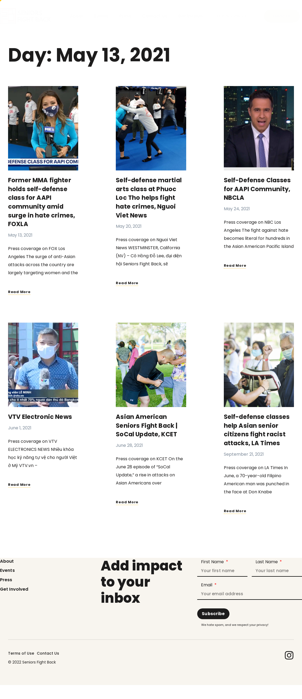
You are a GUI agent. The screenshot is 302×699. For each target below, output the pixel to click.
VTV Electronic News (42, 415)
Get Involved (192, 16)
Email (207, 583)
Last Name (267, 560)
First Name (213, 560)
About (76, 16)
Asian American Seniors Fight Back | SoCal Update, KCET (148, 424)
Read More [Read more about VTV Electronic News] (20, 483)
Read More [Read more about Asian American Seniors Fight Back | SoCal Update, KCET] (128, 500)
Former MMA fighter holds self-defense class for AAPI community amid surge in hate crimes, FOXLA (43, 201)
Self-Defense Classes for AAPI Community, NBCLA (256, 189)
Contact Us (154, 16)
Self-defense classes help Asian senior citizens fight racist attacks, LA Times (259, 428)
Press (125, 16)
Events (101, 16)
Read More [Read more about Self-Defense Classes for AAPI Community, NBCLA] (236, 265)
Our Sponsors (232, 16)
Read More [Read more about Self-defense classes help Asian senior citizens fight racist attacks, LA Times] (236, 508)
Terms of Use (21, 652)
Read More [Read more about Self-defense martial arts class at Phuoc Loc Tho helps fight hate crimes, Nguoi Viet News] (128, 282)
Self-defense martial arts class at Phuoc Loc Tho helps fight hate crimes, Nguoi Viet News (151, 197)
